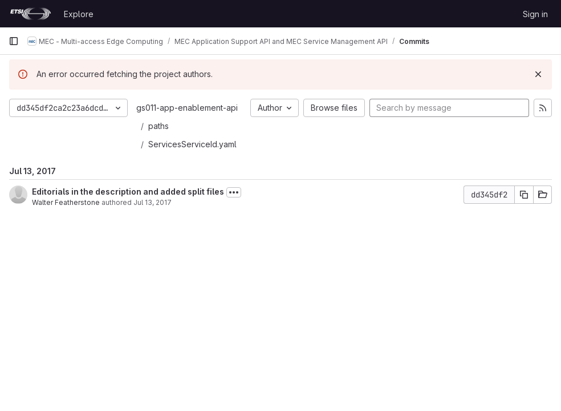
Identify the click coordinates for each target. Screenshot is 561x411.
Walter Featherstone (66, 202)
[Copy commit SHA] (524, 195)
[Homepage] (30, 14)
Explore (78, 14)
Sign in (535, 14)
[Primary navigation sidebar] (14, 41)
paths (158, 126)
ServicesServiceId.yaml (192, 144)
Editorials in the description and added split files (128, 191)
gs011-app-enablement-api (187, 107)
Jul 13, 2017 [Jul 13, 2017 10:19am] (152, 202)
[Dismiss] (538, 74)
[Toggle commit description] (233, 192)
